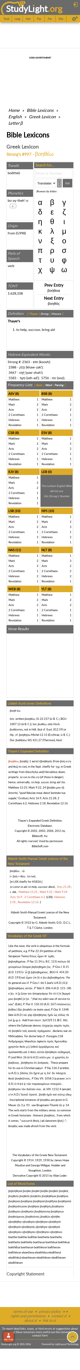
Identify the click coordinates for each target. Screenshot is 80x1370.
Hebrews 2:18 (37, 803)
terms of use (23, 1311)
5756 (45, 378)
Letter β (15, 123)
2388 (12, 367)
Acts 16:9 (35, 798)
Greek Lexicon (42, 116)
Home (14, 110)
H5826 (36, 881)
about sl (30, 1320)
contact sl (58, 1316)
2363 (26, 362)
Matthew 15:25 (17, 787)
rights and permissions (28, 1316)
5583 (12, 378)
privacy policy (50, 1311)
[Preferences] (75, 19)
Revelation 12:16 (57, 803)
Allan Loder (60, 1175)
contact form (40, 1335)
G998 (21, 233)
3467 (12, 372)
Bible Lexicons (40, 110)
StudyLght (27, 8)
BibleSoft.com (40, 846)
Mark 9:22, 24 (37, 787)
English (15, 116)
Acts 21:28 (49, 798)
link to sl (49, 1320)
